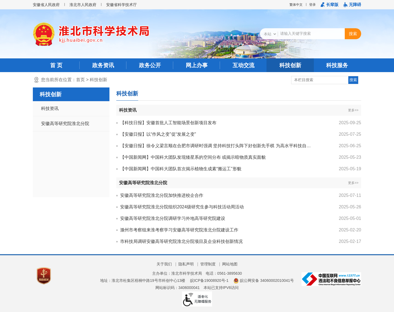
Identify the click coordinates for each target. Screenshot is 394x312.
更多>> (353, 110)
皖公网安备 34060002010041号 (263, 280)
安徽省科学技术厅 (121, 4)
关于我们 (164, 264)
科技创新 (290, 65)
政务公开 (150, 65)
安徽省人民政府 (46, 4)
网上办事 (197, 65)
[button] (329, 4)
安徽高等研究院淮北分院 (65, 123)
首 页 (56, 65)
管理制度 (208, 264)
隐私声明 (186, 264)
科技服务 (337, 65)
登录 (312, 5)
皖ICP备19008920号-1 (209, 280)
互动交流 (243, 65)
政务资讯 (103, 65)
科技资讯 (50, 108)
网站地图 (229, 264)
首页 (80, 79)
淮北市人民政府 (82, 4)
